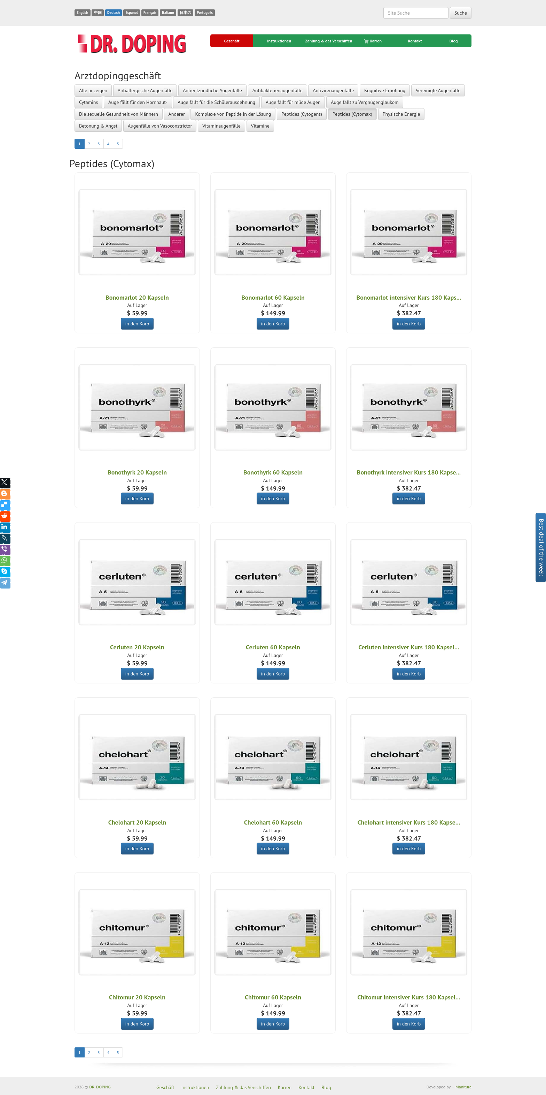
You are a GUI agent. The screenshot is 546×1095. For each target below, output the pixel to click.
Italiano (168, 12)
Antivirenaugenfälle (333, 90)
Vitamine (260, 126)
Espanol (131, 12)
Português (205, 12)
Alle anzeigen (93, 90)
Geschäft (232, 40)
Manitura (463, 1086)
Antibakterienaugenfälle (277, 90)
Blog (454, 40)
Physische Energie (401, 114)
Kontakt (415, 40)
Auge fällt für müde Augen (293, 102)
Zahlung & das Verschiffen (328, 40)
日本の (185, 12)
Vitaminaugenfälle (221, 126)
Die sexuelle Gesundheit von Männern (118, 114)
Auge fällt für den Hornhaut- (137, 102)
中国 (98, 12)
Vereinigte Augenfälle (438, 90)
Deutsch (113, 12)
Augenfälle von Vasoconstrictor (160, 126)
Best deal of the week (542, 547)
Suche (460, 13)
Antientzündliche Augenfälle (212, 90)
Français (149, 12)
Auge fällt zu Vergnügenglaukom (364, 102)
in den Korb (137, 324)
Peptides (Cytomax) (352, 114)
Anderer (177, 114)
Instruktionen (279, 40)
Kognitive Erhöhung (384, 90)
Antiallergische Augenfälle (145, 90)
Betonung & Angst (98, 126)
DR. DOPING (100, 1086)
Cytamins (88, 102)
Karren (373, 41)
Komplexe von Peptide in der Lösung (233, 114)
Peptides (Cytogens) (301, 114)
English (82, 12)
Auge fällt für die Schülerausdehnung (216, 102)
